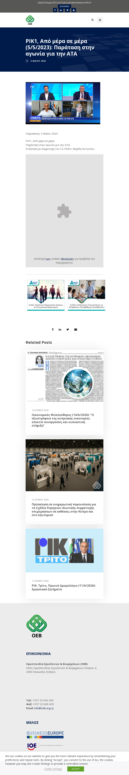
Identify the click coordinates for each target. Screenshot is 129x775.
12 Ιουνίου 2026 (40, 499)
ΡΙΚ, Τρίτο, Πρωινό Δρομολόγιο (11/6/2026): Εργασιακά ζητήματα (64, 587)
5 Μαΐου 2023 (38, 61)
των (47, 258)
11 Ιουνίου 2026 (40, 580)
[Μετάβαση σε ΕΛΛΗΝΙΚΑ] (64, 6)
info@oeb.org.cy (44, 708)
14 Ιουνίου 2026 (40, 410)
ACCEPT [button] (76, 768)
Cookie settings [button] (53, 768)
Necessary (67, 258)
